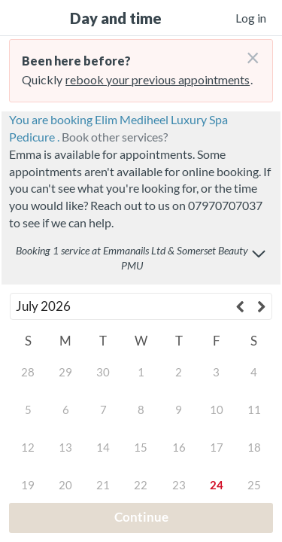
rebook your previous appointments (157, 79)
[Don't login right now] (248, 52)
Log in (250, 18)
